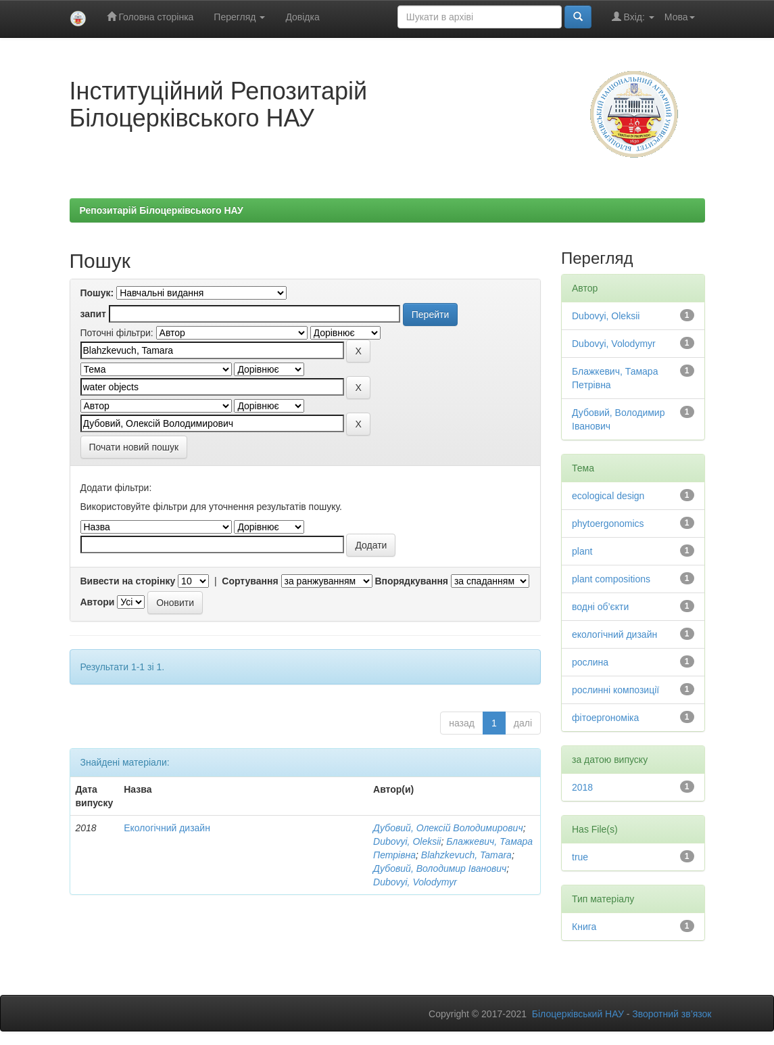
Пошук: (97, 292)
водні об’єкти (600, 606)
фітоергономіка (605, 717)
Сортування (250, 581)
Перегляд (239, 16)
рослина (590, 662)
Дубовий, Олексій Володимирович (448, 827)
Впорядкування (411, 581)
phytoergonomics (608, 523)
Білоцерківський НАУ (578, 1013)
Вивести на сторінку (128, 581)
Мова (679, 16)
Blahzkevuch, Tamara (466, 855)
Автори (97, 602)
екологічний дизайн (614, 634)
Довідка (302, 16)
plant (582, 551)
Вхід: (633, 16)
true (580, 857)
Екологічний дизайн (167, 827)
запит (93, 313)
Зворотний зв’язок (671, 1013)
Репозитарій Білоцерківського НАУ (161, 210)
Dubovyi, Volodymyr (415, 882)
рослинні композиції (615, 689)
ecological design (608, 495)
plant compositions (611, 579)
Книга (584, 926)
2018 (582, 787)
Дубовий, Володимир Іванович (439, 868)
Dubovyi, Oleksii (407, 841)
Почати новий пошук (134, 447)
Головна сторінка (150, 16)
